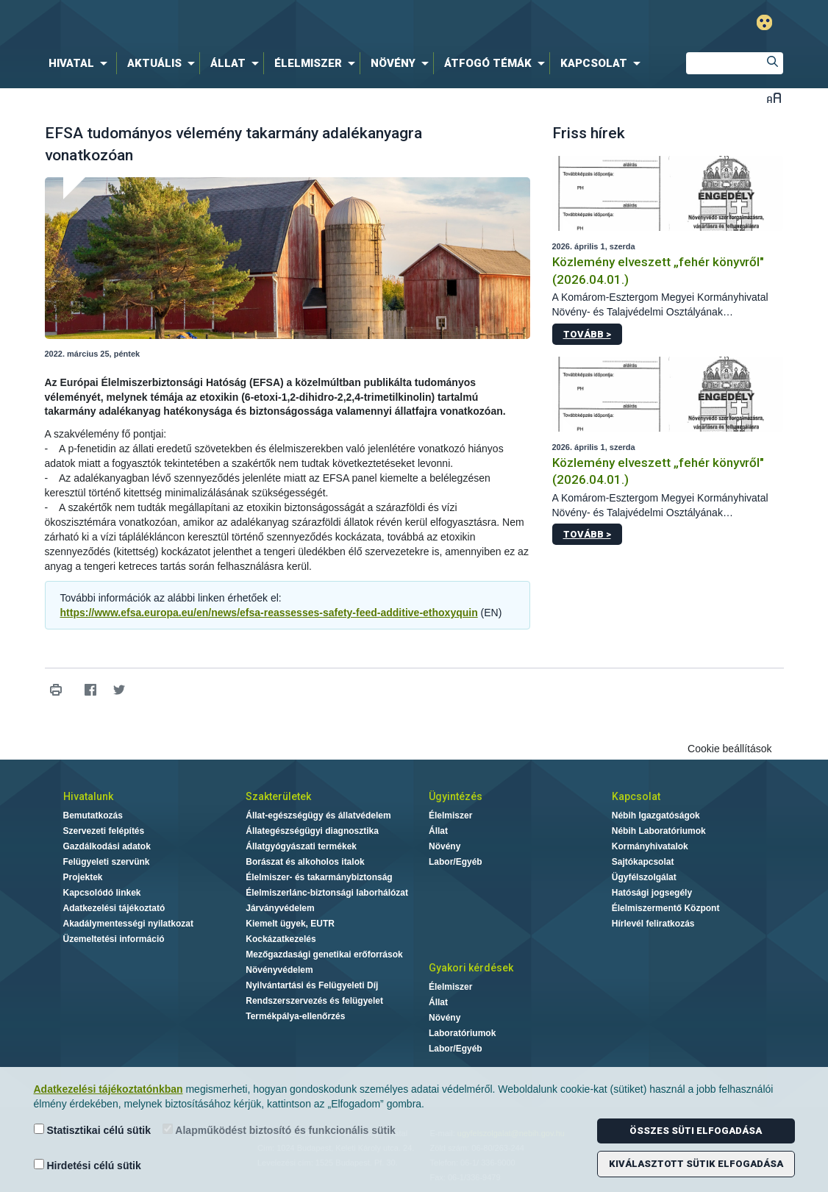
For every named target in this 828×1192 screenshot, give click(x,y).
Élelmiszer (450, 815)
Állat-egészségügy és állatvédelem (318, 815)
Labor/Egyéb (455, 862)
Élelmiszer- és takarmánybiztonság (319, 877)
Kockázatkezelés (280, 939)
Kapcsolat (636, 796)
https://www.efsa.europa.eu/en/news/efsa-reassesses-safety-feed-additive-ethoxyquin (269, 612)
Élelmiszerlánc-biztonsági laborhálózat (327, 893)
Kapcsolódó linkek (102, 893)
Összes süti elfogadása (695, 1130)
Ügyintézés (455, 796)
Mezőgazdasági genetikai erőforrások (324, 954)
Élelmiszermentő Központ (666, 908)
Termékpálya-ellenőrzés (295, 1016)
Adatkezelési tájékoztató (114, 908)
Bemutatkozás (93, 815)
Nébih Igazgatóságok (656, 815)
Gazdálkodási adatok (107, 846)
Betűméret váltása (774, 97)
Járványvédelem (280, 908)
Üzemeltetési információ (114, 939)
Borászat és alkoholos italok (305, 862)
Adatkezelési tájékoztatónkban (108, 1089)
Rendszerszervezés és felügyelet (314, 1001)
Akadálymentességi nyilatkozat (128, 923)
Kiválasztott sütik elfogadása (696, 1163)
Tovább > (587, 334)
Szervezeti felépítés (104, 831)
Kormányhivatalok (650, 846)
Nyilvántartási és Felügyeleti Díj (312, 985)
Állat (438, 831)
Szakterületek (278, 796)
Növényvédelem (279, 970)
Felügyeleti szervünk (106, 862)
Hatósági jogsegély (652, 893)
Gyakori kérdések (471, 968)
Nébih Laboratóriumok (659, 831)
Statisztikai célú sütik (92, 1130)
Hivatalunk (88, 796)
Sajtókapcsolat (643, 862)
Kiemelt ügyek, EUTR (290, 923)
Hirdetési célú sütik (87, 1165)
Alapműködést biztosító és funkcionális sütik (279, 1130)
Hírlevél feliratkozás (653, 923)
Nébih (257, 23)
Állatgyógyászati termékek (301, 846)
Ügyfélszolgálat (644, 877)
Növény (444, 846)
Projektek (83, 877)
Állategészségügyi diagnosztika (312, 831)
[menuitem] (81, 63)
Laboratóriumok (462, 1033)
